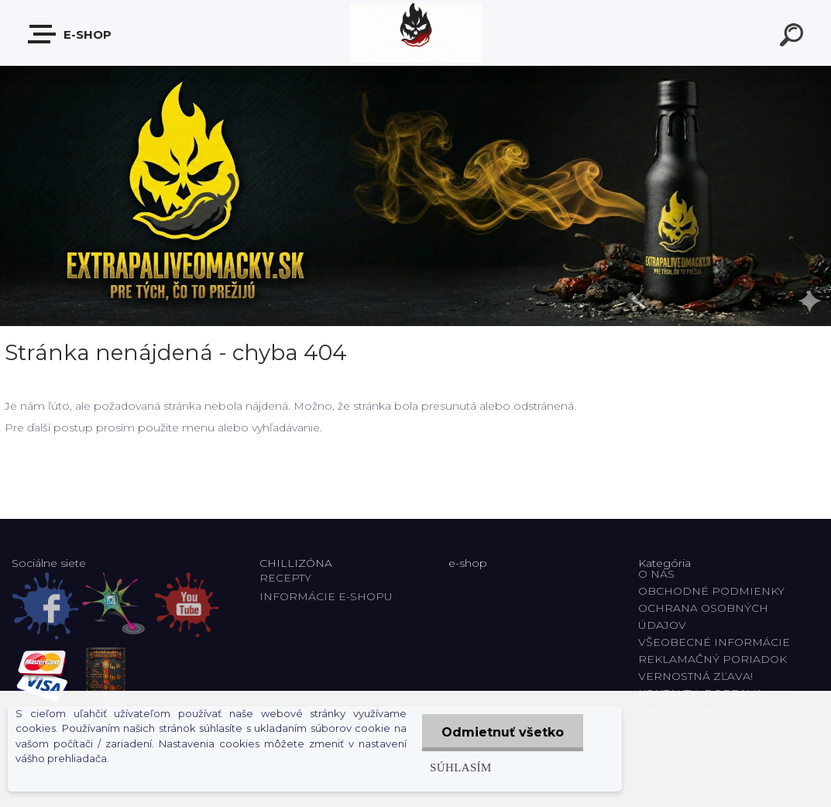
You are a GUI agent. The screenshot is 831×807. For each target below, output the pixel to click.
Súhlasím (461, 767)
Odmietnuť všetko (502, 732)
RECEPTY (288, 577)
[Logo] (415, 33)
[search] (794, 37)
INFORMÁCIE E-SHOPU (326, 596)
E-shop (70, 34)
